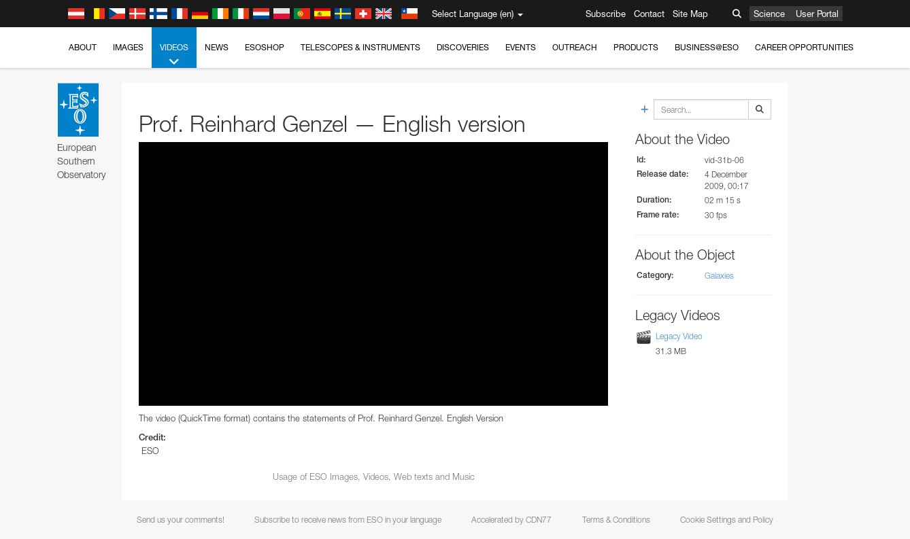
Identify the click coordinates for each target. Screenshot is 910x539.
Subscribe (606, 13)
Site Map (690, 13)
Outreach (574, 47)
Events (520, 47)
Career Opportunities (804, 47)
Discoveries (463, 47)
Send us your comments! (180, 520)
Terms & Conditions (616, 520)
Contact (649, 13)
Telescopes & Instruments (360, 47)
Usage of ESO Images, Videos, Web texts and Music (374, 476)
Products (635, 47)
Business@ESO (707, 47)
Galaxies (719, 276)
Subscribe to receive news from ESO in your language (347, 520)
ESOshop (264, 47)
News (217, 47)
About (83, 47)
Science (769, 13)
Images (128, 47)
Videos (174, 55)
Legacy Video (679, 336)
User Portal (817, 13)
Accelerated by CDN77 (511, 520)
